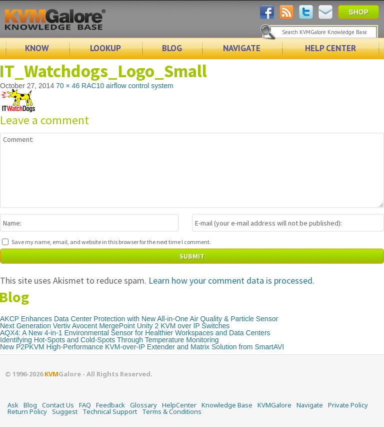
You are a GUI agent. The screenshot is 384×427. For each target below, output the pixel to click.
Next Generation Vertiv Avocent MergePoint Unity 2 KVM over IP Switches (115, 326)
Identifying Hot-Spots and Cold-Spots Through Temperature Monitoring (109, 340)
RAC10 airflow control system (128, 86)
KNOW (37, 48)
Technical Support (109, 411)
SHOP (358, 12)
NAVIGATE (241, 48)
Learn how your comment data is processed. (231, 280)
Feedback (110, 404)
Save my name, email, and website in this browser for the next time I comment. (111, 242)
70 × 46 (68, 86)
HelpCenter (179, 404)
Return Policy (27, 411)
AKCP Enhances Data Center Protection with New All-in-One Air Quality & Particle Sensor (139, 319)
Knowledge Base (227, 404)
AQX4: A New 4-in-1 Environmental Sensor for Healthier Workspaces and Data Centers (135, 333)
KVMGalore (275, 404)
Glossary (143, 404)
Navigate (309, 404)
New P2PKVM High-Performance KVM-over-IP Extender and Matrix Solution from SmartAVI (142, 347)
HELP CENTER (330, 48)
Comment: (192, 170)
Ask (13, 404)
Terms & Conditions (172, 411)
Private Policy (348, 404)
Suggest (65, 411)
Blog (30, 404)
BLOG (172, 48)
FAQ (85, 404)
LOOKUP (105, 48)
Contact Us (58, 404)
